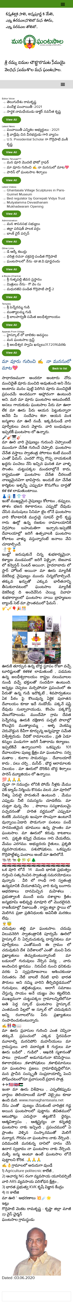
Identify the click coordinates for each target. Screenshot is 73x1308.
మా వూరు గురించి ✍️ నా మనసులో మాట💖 (38, 167)
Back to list (59, 368)
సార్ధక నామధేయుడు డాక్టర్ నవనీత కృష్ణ (34, 112)
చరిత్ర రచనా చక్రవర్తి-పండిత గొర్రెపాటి (32, 256)
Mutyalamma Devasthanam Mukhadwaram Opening (27, 204)
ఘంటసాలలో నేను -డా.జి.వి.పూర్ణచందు (33, 261)
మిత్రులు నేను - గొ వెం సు (24, 284)
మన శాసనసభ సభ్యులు (23, 224)
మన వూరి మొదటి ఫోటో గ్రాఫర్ (28, 162)
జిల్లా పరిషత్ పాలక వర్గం (23, 229)
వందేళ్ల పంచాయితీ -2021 (24, 107)
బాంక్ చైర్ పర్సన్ (18, 234)
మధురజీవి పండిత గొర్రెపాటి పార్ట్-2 (30, 289)
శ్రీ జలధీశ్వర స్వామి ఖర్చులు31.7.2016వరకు (36, 345)
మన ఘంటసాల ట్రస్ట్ (21, 340)
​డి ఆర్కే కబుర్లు (17, 252)
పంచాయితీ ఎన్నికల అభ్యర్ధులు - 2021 (33, 130)
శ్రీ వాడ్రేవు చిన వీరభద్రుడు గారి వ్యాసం (32, 135)
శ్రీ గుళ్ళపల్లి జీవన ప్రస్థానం (24, 279)
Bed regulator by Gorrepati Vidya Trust (36, 198)
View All (11, 120)
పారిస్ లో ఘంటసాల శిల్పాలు (27, 172)
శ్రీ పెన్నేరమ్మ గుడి (18, 307)
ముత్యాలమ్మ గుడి (19, 312)
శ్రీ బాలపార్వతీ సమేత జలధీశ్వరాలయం (33, 317)
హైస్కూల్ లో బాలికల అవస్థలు (27, 335)
